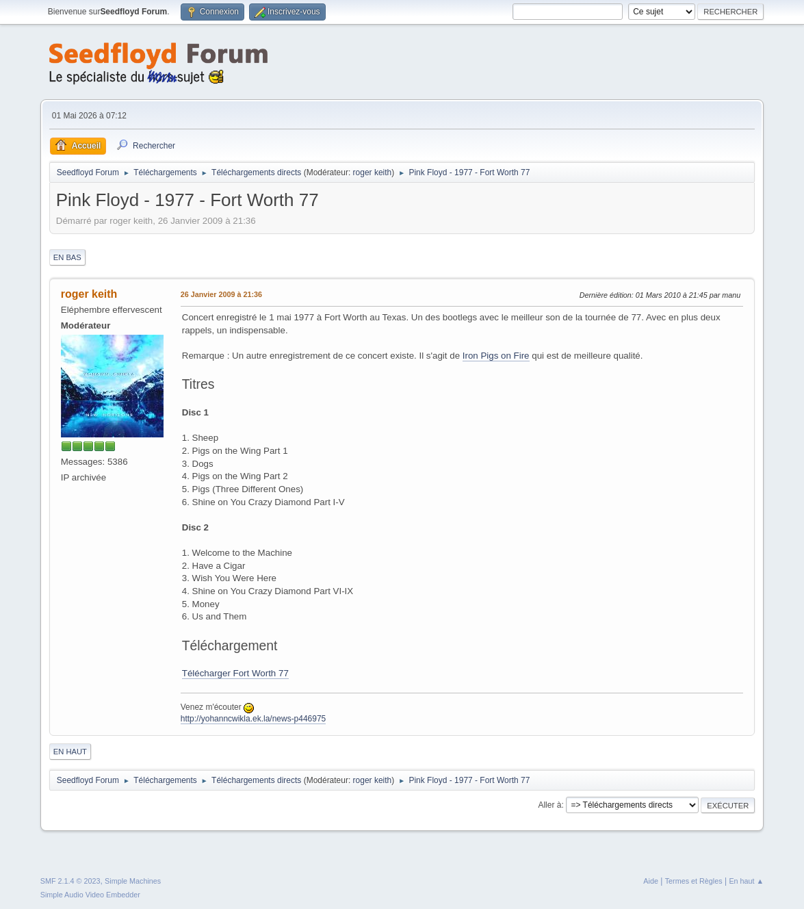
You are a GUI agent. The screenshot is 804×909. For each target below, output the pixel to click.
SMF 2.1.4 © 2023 (70, 881)
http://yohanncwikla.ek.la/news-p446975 (253, 719)
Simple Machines (133, 881)
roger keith (372, 172)
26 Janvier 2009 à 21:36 (221, 294)
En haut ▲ (746, 881)
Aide (650, 881)
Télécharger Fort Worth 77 (235, 673)
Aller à (549, 805)
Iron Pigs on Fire (496, 355)
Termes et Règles (694, 881)
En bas (67, 257)
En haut (70, 751)
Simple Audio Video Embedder (90, 895)
